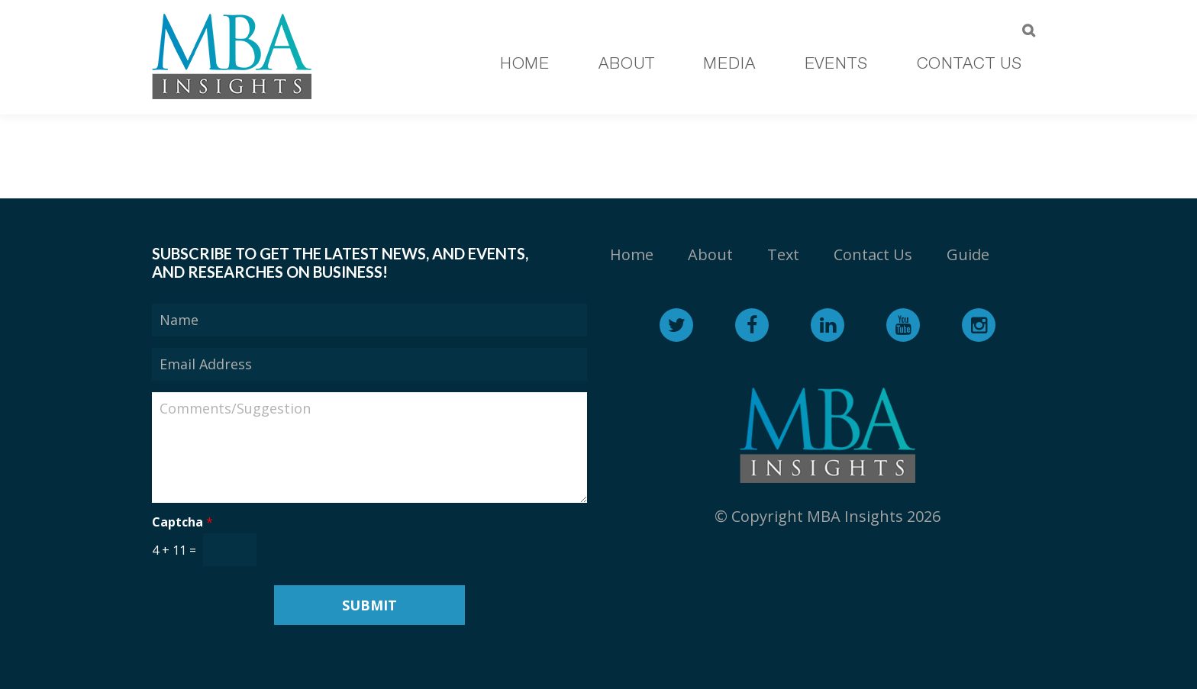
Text (783, 254)
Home (631, 254)
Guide (968, 254)
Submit (369, 605)
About (710, 254)
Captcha (182, 522)
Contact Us (873, 254)
